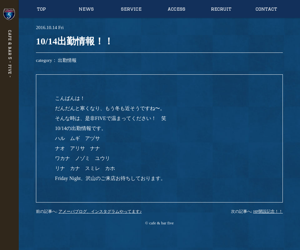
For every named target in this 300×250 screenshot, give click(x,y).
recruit (221, 9)
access (176, 9)
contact (266, 9)
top (41, 9)
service (131, 9)
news (86, 9)
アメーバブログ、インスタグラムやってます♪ (100, 211)
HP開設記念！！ (268, 211)
